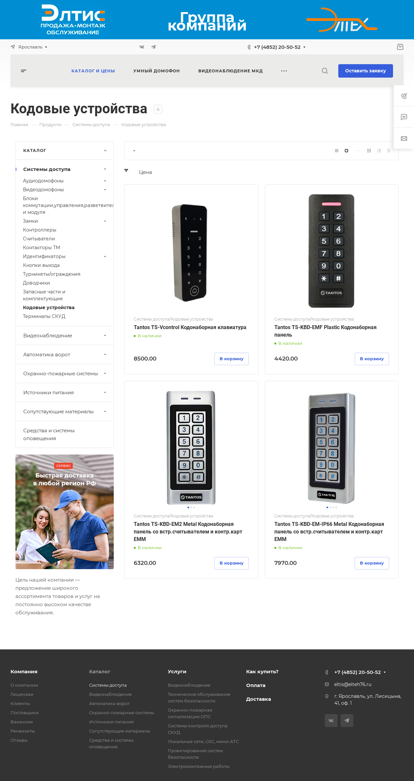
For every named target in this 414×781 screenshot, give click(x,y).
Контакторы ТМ (41, 248)
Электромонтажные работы (198, 766)
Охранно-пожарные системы (65, 373)
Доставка (258, 699)
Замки (65, 221)
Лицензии (21, 694)
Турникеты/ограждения (51, 274)
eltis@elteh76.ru (352, 684)
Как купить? (262, 671)
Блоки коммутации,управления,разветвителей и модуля (68, 205)
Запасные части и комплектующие (44, 295)
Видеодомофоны (65, 190)
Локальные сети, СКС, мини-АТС (203, 741)
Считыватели (39, 239)
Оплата (256, 685)
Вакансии (21, 721)
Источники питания (65, 392)
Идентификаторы (65, 256)
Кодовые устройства (48, 307)
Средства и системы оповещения (49, 434)
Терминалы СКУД (44, 316)
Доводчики (36, 283)
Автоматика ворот (65, 354)
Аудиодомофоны (65, 181)
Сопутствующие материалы (65, 411)
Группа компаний (207, 21)
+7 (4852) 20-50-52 (277, 47)
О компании (24, 685)
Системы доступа (65, 169)
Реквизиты (22, 731)
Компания (23, 671)
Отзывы (19, 740)
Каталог (99, 671)
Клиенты (20, 703)
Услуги (177, 671)
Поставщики (24, 712)
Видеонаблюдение (65, 335)
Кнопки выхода (41, 265)
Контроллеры (39, 230)
